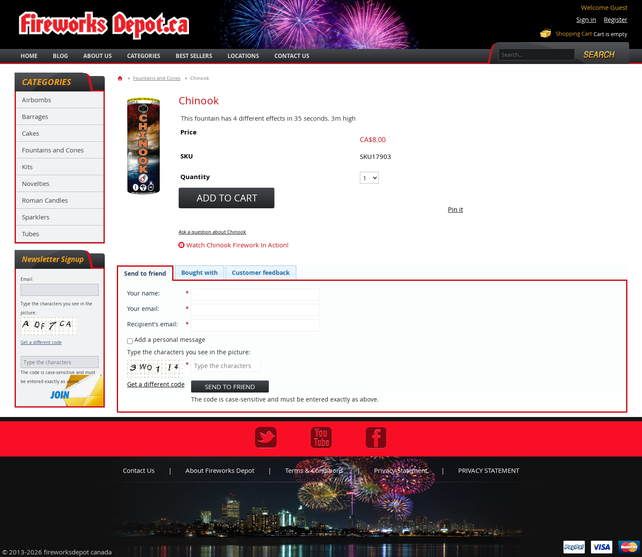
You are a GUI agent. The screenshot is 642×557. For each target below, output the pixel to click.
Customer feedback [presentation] (261, 272)
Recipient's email (151, 324)
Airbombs (36, 99)
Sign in (586, 19)
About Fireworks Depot (220, 470)
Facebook (376, 437)
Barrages (35, 116)
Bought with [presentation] (199, 272)
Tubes (30, 233)
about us (97, 56)
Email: (27, 279)
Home (29, 56)
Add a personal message (166, 339)
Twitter (266, 437)
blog (60, 56)
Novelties (35, 183)
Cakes (30, 133)
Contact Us (291, 56)
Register (615, 19)
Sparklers (35, 217)
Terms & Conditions (314, 470)
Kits (27, 166)
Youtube (321, 437)
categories (143, 56)
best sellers (194, 56)
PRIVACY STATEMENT (488, 470)
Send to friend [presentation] (145, 273)
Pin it (455, 209)
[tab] (145, 273)
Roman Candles (45, 200)
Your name (142, 293)
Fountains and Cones (53, 150)
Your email (142, 308)
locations (243, 56)
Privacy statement (400, 470)
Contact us (139, 470)
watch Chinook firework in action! (237, 244)
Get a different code (41, 342)
